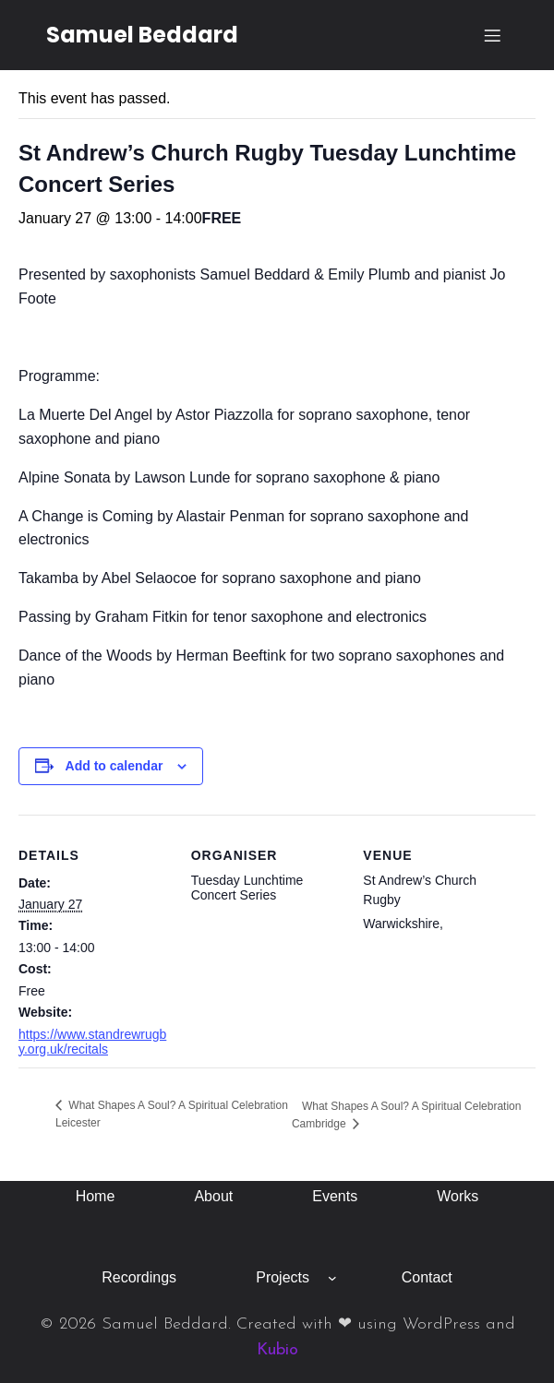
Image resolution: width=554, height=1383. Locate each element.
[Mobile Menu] (492, 35)
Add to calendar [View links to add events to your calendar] (114, 765)
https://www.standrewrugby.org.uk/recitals (92, 1041)
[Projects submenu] (332, 1277)
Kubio (277, 1350)
